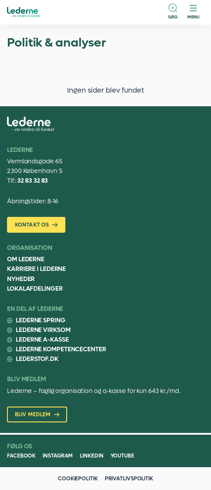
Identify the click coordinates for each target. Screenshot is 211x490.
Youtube (122, 455)
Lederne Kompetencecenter (61, 349)
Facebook (21, 455)
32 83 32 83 (32, 181)
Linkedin (91, 455)
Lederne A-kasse (42, 339)
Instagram (58, 455)
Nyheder (21, 279)
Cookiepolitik (78, 478)
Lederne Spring (40, 320)
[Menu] (193, 12)
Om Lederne (25, 259)
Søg (173, 17)
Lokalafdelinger (35, 289)
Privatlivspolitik (129, 478)
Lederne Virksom (43, 330)
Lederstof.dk (37, 359)
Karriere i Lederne (36, 269)
